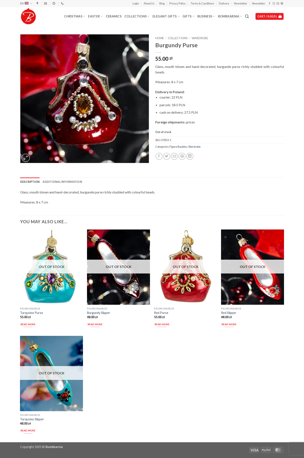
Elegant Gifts (166, 16)
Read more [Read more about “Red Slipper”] (229, 324)
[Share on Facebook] (159, 156)
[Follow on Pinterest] (282, 3)
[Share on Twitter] (166, 156)
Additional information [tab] (62, 181)
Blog (162, 3)
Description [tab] (30, 181)
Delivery (224, 3)
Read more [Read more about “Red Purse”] (162, 324)
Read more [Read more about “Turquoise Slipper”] (28, 430)
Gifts (188, 16)
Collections (137, 16)
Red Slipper (228, 313)
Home (159, 38)
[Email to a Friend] (174, 156)
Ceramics (113, 16)
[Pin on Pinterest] (182, 156)
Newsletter (240, 3)
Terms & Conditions (202, 3)
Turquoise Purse (31, 313)
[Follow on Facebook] (269, 3)
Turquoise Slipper (32, 419)
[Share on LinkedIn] (189, 156)
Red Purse (161, 313)
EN (26, 3)
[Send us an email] (278, 3)
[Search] (247, 16)
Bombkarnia (230, 16)
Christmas (74, 16)
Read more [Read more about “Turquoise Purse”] (28, 324)
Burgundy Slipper (98, 313)
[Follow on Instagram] (274, 3)
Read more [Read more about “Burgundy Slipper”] (95, 324)
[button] (136, 3)
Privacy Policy (177, 3)
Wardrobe (200, 38)
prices (190, 122)
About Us (149, 3)
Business (206, 16)
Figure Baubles (178, 146)
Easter (95, 16)
